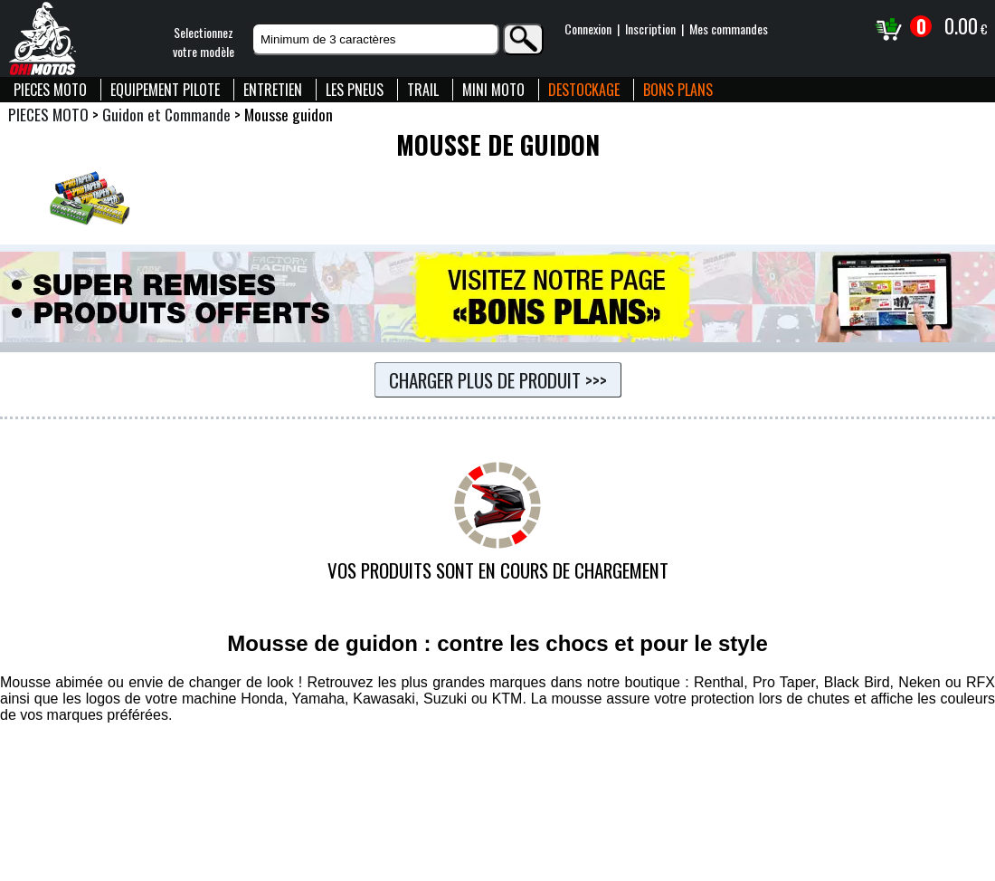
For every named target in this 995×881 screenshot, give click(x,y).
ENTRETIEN (272, 90)
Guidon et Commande (166, 114)
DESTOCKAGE (584, 90)
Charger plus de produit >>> (498, 380)
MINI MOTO (493, 90)
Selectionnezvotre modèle (203, 42)
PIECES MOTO (50, 90)
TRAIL (423, 90)
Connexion (587, 28)
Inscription (650, 28)
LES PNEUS (355, 90)
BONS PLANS (678, 90)
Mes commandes (728, 28)
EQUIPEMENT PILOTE (165, 90)
